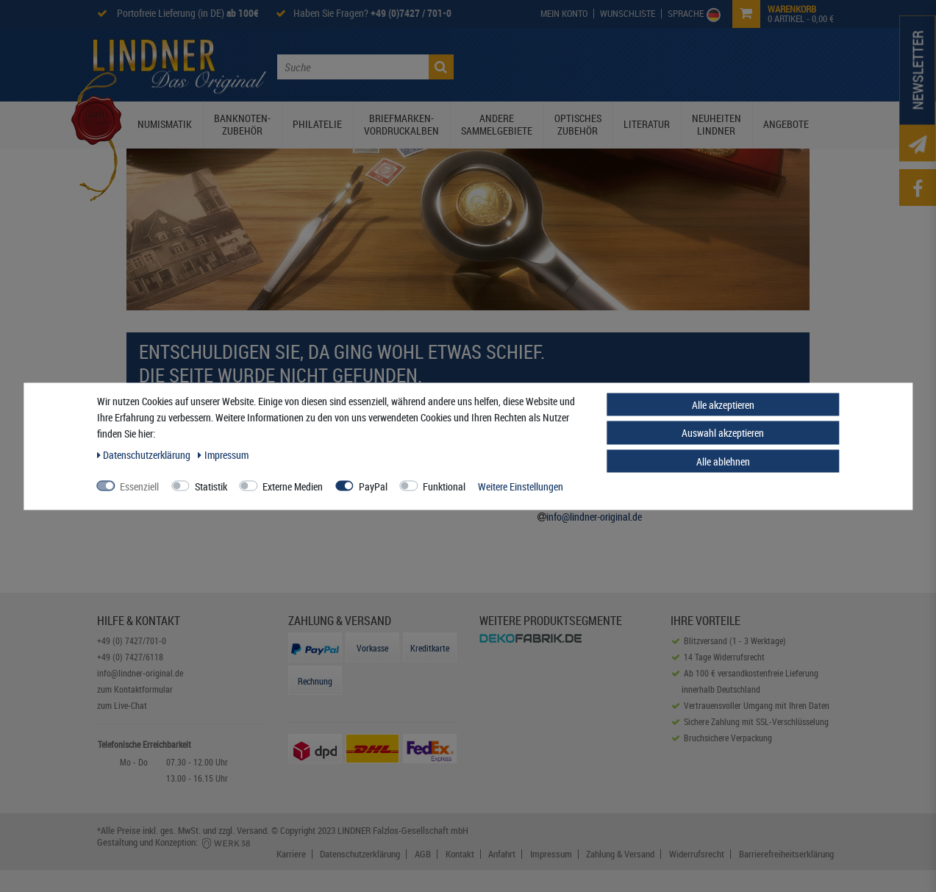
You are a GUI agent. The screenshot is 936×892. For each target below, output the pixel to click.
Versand (252, 830)
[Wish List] (628, 13)
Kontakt (752, 65)
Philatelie (317, 124)
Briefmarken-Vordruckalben (401, 124)
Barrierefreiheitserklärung (786, 854)
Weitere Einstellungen (520, 486)
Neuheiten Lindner (716, 124)
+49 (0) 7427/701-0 (131, 640)
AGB (423, 854)
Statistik (211, 486)
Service (703, 65)
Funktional (444, 486)
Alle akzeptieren (723, 404)
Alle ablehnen (723, 461)
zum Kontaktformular (135, 689)
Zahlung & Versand (620, 854)
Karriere (291, 854)
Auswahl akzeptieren (723, 433)
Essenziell (139, 486)
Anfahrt (501, 854)
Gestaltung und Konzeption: (174, 842)
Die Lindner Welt (531, 65)
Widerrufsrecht (696, 854)
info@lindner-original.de (594, 517)
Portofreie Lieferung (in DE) (187, 13)
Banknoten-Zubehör (242, 124)
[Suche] (441, 66)
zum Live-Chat (122, 705)
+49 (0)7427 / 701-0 (411, 13)
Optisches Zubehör (577, 124)
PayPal (373, 486)
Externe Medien (292, 486)
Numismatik (164, 124)
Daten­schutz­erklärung (145, 454)
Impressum (551, 854)
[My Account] (564, 13)
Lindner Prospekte (627, 65)
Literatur (647, 124)
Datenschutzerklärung (360, 854)
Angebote (786, 124)
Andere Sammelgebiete (496, 124)
